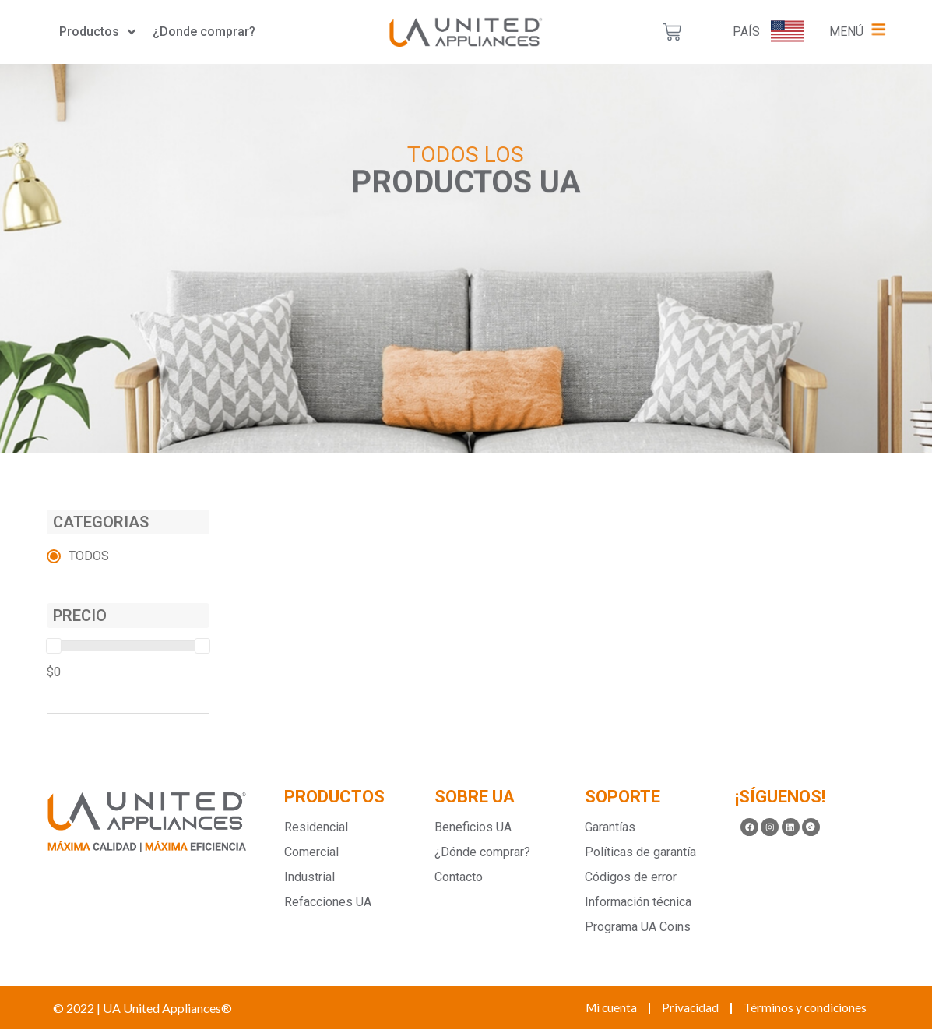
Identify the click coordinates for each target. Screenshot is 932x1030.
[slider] (54, 646)
